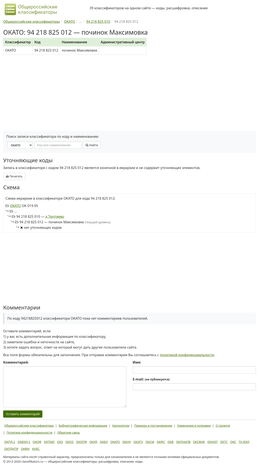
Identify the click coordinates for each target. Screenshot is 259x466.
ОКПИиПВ (183, 442)
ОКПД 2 (9, 442)
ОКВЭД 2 (24, 442)
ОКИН (126, 442)
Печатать (14, 176)
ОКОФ (37, 442)
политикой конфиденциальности (187, 355)
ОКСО (69, 442)
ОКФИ (25, 449)
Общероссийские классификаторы (29, 426)
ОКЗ (60, 442)
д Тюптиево (54, 216)
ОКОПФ (81, 442)
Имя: (137, 362)
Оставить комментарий (23, 414)
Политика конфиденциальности (29, 433)
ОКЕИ (104, 442)
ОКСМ (150, 442)
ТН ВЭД (244, 442)
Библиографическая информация (83, 426)
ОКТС (224, 442)
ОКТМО (49, 442)
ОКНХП (212, 442)
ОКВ (170, 442)
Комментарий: (16, 362)
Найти (92, 145)
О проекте (223, 426)
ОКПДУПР (11, 449)
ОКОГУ (138, 442)
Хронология (120, 426)
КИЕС (36, 449)
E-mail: (151, 379)
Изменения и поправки (194, 426)
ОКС (233, 442)
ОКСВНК (199, 442)
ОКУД (93, 442)
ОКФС (161, 442)
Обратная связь (68, 433)
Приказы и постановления (153, 426)
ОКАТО (15, 205)
